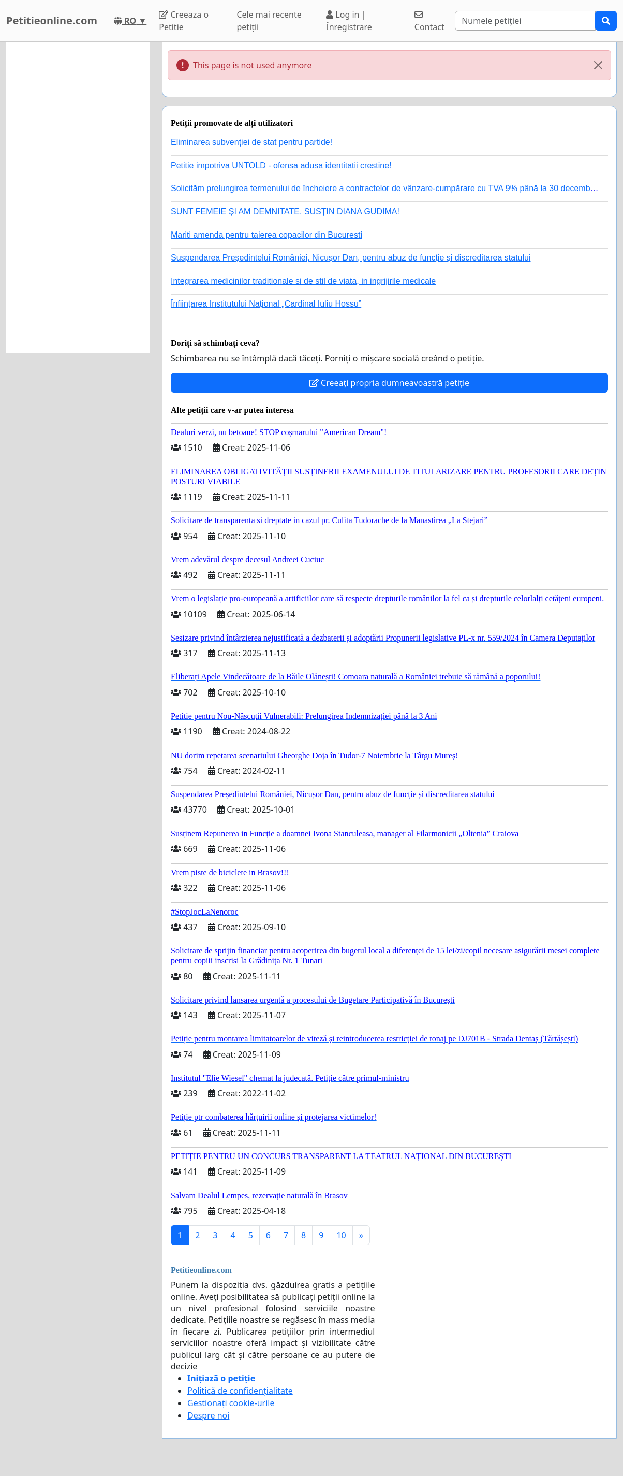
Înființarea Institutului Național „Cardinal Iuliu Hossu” (266, 303)
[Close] (598, 65)
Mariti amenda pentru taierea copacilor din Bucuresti (266, 234)
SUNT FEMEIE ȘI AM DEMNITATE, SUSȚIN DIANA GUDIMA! (285, 211)
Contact (429, 21)
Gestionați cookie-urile (231, 1403)
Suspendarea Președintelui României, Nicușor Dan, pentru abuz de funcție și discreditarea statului (351, 257)
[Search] (525, 21)
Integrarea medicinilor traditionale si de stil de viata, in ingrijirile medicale (303, 281)
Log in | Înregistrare (349, 21)
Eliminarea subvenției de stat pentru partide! (251, 142)
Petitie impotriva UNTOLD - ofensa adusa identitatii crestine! (281, 165)
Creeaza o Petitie (184, 21)
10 (341, 1235)
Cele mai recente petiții (268, 21)
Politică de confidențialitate (240, 1390)
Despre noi (208, 1415)
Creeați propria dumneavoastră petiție (389, 382)
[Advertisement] (78, 197)
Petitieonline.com (51, 20)
